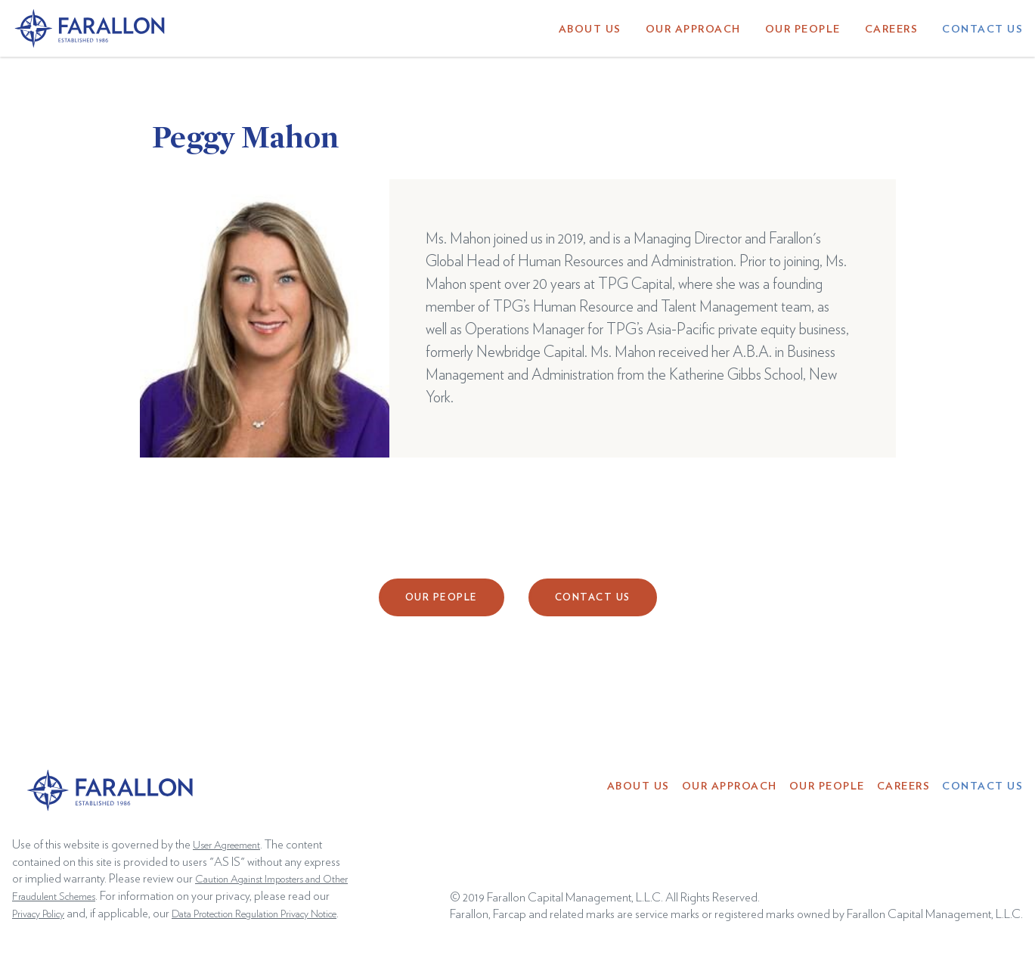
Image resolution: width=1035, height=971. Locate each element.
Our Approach (693, 29)
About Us (590, 29)
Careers (892, 29)
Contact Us (982, 29)
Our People (803, 29)
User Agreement (226, 845)
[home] (90, 28)
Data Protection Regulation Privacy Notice (254, 914)
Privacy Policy (38, 914)
